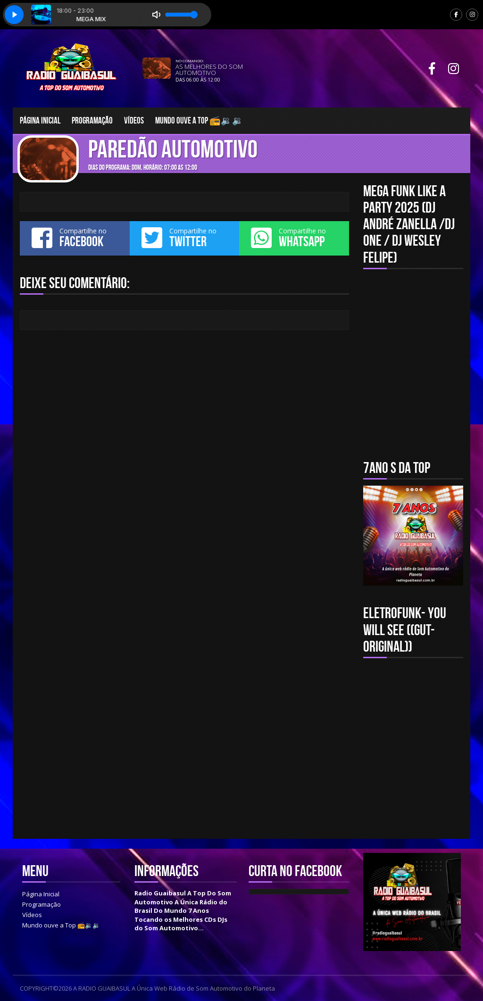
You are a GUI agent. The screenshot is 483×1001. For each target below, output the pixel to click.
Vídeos (134, 120)
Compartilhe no (75, 237)
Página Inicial (40, 120)
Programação (92, 120)
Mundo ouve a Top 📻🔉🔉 (199, 120)
